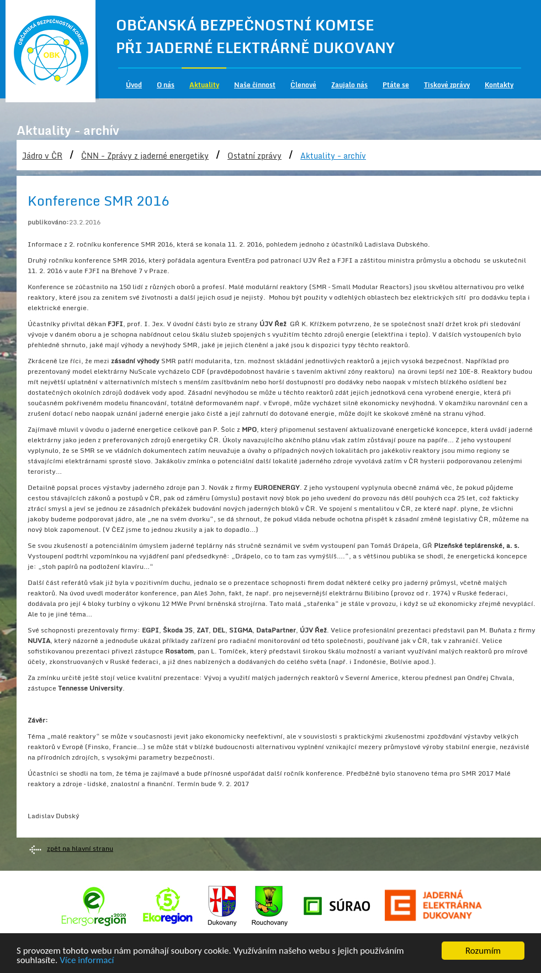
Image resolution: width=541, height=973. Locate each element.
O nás (165, 85)
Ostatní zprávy (254, 155)
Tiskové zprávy (447, 85)
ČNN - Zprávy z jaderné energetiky (145, 155)
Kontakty (499, 85)
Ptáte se (396, 85)
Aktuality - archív (333, 155)
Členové (303, 85)
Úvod (134, 85)
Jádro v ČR (42, 155)
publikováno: (48, 222)
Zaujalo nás (349, 85)
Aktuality (204, 85)
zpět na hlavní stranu (80, 848)
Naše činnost (254, 85)
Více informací (87, 962)
